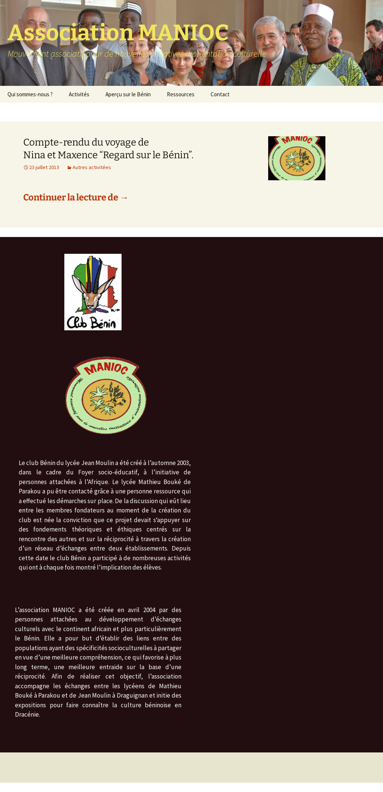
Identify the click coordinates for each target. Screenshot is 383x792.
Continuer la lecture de (76, 197)
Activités (79, 94)
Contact (220, 94)
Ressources (180, 94)
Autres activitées (92, 167)
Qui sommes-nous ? (30, 94)
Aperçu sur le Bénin (128, 94)
